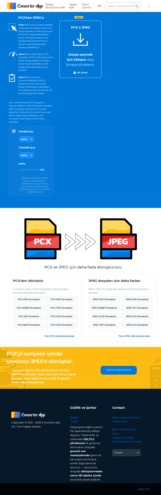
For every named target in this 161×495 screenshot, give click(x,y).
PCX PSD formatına (61, 325)
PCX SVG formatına (61, 316)
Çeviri (115, 433)
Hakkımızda (119, 421)
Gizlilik (74, 421)
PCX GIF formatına (29, 316)
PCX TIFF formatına (61, 308)
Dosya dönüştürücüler (55, 6)
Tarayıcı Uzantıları (123, 437)
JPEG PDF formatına (104, 299)
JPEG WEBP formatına (104, 308)
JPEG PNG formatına (137, 299)
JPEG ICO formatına (137, 325)
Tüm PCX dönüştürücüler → (60, 336)
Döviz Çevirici (86, 6)
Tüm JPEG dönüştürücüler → (136, 336)
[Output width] (26, 139)
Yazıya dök (73, 6)
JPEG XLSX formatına (104, 316)
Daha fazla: (149, 6)
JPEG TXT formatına (137, 308)
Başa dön (144, 489)
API (99, 5)
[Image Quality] (29, 169)
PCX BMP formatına (29, 325)
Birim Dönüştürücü (124, 429)
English (118, 452)
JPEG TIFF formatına (104, 325)
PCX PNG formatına (29, 299)
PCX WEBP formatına (29, 308)
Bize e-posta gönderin (126, 417)
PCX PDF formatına (61, 299)
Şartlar (74, 417)
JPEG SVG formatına (137, 316)
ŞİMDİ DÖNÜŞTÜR (118, 370)
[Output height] (26, 155)
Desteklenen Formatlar (127, 441)
